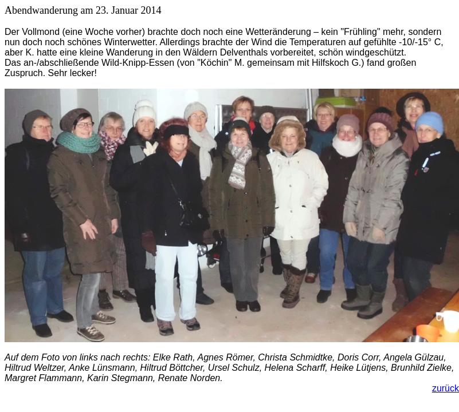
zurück (445, 388)
